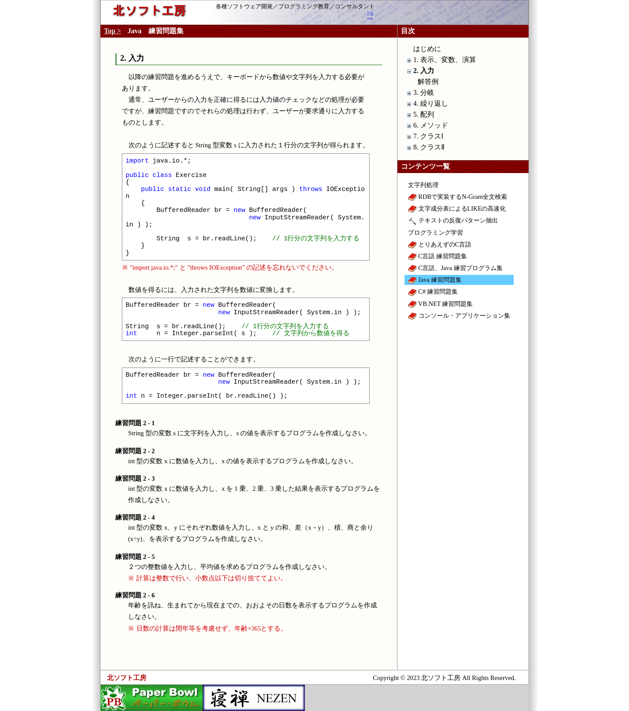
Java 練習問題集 (435, 279)
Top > (112, 31)
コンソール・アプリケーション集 (459, 315)
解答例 (428, 81)
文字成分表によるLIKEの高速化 (457, 208)
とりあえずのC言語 (439, 244)
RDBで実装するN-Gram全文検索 (457, 196)
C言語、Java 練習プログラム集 (455, 267)
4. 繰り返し (430, 103)
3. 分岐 (423, 92)
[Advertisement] (463, 479)
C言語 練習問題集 (437, 256)
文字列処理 (423, 184)
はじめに (427, 48)
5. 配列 (423, 114)
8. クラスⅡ (429, 147)
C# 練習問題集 (433, 291)
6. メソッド (430, 125)
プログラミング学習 (435, 232)
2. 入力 (423, 70)
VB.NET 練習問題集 (440, 303)
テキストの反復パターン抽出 (453, 220)
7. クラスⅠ (428, 136)
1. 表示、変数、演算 (444, 59)
